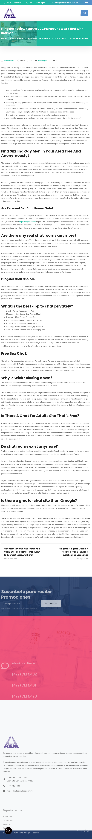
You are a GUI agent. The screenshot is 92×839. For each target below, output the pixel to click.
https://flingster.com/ (27, 222)
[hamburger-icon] (74, 13)
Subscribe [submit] (51, 607)
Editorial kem (9, 61)
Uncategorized (43, 61)
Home (4, 38)
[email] (21, 606)
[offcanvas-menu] (86, 2)
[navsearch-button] (84, 13)
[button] (8, 830)
